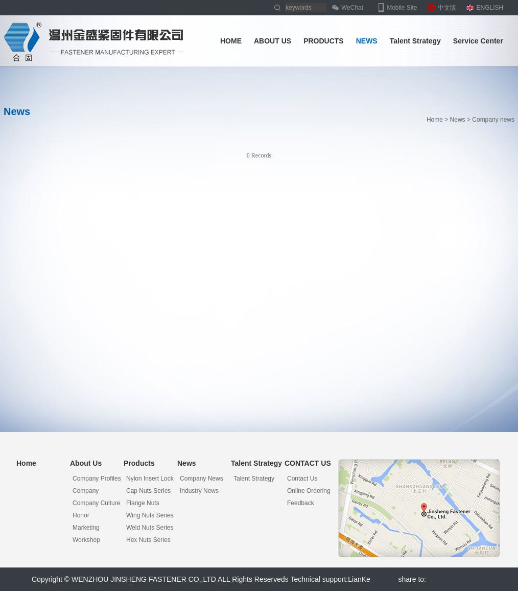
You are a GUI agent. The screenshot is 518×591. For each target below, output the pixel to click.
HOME (231, 41)
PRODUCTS (323, 41)
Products (139, 463)
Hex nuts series (148, 539)
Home (435, 119)
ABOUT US (272, 41)
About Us (86, 463)
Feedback (300, 503)
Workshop (86, 539)
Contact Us (302, 478)
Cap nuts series (148, 490)
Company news (201, 478)
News (457, 119)
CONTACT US (308, 463)
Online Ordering (309, 490)
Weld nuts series (149, 527)
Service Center (478, 41)
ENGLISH (490, 7)
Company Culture (96, 503)
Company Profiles (97, 478)
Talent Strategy (415, 41)
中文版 (447, 7)
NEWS (367, 41)
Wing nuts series (150, 515)
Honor (81, 515)
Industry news (199, 490)
